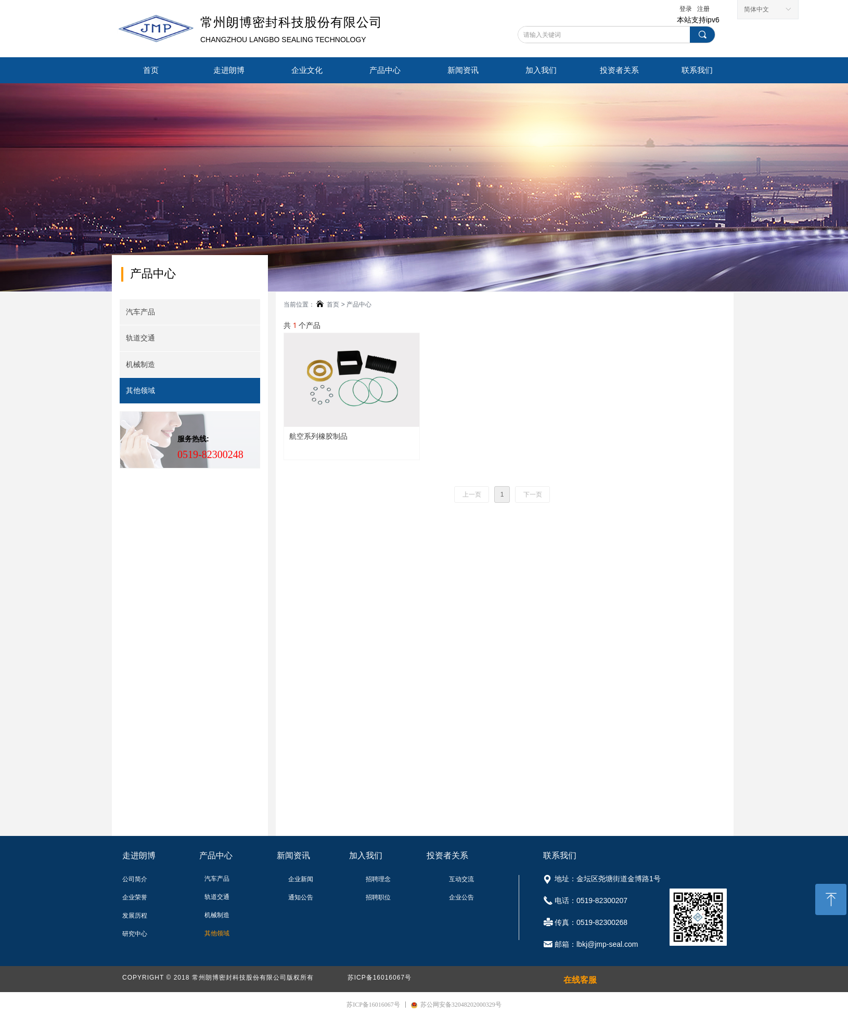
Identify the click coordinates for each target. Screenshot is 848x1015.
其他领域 (140, 391)
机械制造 (140, 365)
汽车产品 (140, 312)
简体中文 (756, 9)
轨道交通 (140, 338)
